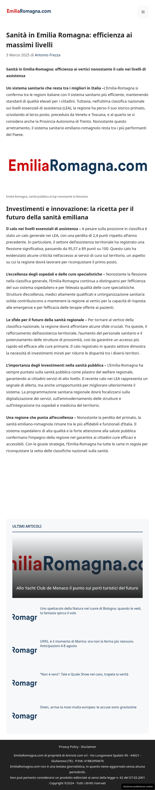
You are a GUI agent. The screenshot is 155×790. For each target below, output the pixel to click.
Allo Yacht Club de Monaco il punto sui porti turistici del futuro (77, 588)
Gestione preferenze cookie (138, 786)
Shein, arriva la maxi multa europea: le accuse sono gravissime (88, 707)
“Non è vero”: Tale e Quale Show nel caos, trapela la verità (84, 674)
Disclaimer (88, 747)
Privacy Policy (68, 747)
